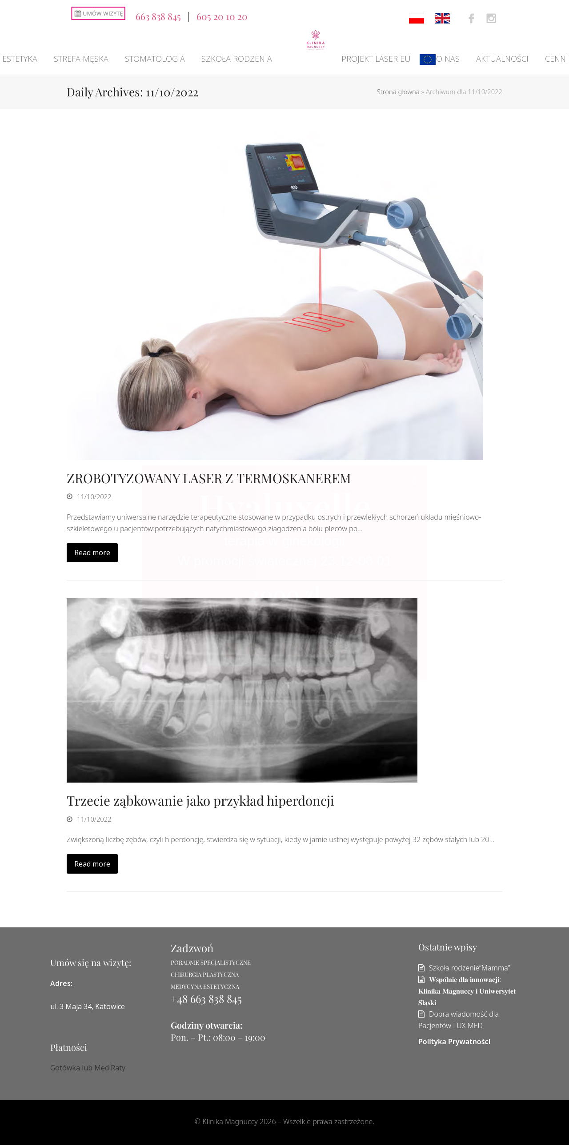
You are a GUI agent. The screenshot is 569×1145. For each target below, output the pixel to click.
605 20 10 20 (222, 16)
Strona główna (398, 91)
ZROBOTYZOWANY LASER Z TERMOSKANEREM (209, 477)
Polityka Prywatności (454, 1041)
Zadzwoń (192, 948)
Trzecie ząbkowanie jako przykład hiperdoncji (200, 800)
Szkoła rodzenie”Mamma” (469, 968)
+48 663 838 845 (206, 998)
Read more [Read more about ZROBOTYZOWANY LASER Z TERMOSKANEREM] (92, 552)
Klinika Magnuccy (230, 1121)
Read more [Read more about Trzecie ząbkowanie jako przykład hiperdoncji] (92, 864)
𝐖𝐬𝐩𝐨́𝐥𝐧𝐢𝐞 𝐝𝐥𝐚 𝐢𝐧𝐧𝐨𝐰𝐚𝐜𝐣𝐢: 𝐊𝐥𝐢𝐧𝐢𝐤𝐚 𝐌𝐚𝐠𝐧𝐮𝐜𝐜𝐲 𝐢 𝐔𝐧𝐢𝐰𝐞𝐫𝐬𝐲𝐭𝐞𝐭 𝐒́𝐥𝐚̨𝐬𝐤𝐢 (467, 990)
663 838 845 (158, 16)
